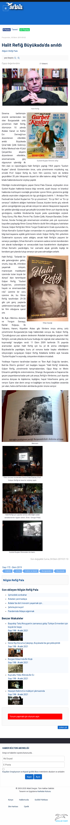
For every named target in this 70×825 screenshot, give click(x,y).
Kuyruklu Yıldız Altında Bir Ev (21, 675)
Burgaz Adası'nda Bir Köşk (20, 659)
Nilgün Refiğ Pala (10, 51)
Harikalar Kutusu (44, 791)
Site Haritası (13, 807)
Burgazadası (47, 571)
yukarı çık (63, 727)
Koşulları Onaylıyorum (11, 772)
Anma (18, 571)
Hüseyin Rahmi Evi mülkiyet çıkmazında (26, 691)
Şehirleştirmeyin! (16, 607)
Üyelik (26, 807)
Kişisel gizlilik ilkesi (31, 772)
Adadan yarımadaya (17, 599)
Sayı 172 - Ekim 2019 (12, 567)
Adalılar (8, 571)
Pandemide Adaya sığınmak (21, 611)
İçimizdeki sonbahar (17, 595)
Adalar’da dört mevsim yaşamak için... (25, 603)
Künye (10, 800)
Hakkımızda (24, 800)
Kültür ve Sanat (31, 571)
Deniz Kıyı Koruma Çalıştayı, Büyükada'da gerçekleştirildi (34, 643)
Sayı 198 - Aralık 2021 (18, 630)
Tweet (15, 29)
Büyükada (60, 571)
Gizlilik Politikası (41, 800)
